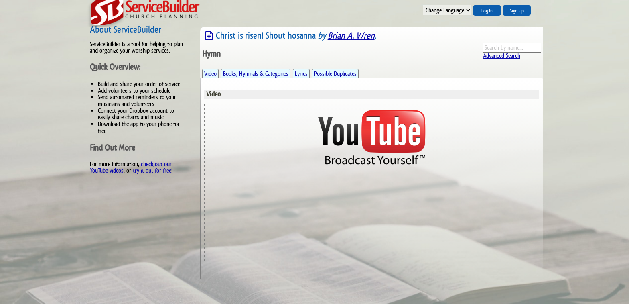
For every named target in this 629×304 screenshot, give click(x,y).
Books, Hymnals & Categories (255, 74)
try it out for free (152, 170)
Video (210, 74)
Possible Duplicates (335, 74)
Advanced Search (501, 55)
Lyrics (301, 74)
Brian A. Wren (351, 35)
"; (447, 10)
